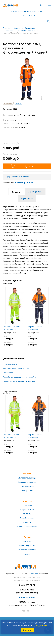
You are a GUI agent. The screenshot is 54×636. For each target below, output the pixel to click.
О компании (27, 505)
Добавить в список (20, 176)
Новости (27, 522)
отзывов (34, 574)
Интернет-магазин (27, 509)
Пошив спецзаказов (27, 545)
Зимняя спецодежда (27, 482)
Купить (29, 166)
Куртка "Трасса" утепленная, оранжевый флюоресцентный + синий (36, 327)
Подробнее (41, 625)
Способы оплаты (10, 364)
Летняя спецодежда (27, 478)
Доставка (27, 541)
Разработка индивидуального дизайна (19, 377)
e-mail (30, 182)
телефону (20, 182)
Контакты (27, 514)
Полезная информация (27, 526)
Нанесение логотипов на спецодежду (19, 381)
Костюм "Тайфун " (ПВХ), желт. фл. (12, 327)
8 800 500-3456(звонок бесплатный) (27, 591)
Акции (27, 554)
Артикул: (7, 109)
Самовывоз (8, 373)
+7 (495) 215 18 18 (27, 15)
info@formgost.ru (27, 597)
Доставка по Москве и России (16, 368)
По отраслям (27, 490)
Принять (27, 630)
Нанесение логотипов (27, 550)
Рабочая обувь (27, 486)
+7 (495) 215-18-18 (26, 585)
